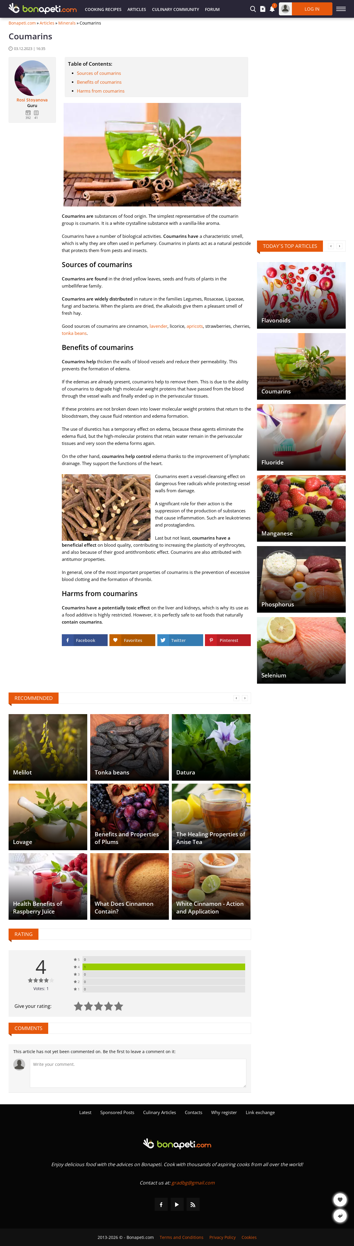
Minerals (67, 23)
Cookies (249, 1237)
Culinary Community (175, 9)
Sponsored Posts (117, 1112)
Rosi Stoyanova (32, 100)
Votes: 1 (41, 988)
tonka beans (74, 333)
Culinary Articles (159, 1112)
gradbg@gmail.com (193, 1182)
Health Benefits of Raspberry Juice (37, 907)
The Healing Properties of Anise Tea (210, 838)
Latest (85, 1112)
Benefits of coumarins (99, 82)
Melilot (22, 772)
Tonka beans (112, 772)
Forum (212, 9)
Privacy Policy (222, 1237)
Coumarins (276, 391)
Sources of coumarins (99, 73)
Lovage (22, 842)
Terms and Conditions (181, 1237)
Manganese (277, 533)
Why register (224, 1112)
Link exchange (260, 1112)
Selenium (273, 675)
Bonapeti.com (22, 23)
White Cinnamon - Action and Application (210, 907)
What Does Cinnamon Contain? (124, 907)
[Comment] (138, 1073)
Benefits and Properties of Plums (127, 838)
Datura (185, 772)
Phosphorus (277, 604)
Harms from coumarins (101, 91)
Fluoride (272, 462)
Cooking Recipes (103, 9)
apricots (195, 326)
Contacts (193, 1112)
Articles (136, 9)
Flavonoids (275, 320)
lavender (158, 326)
